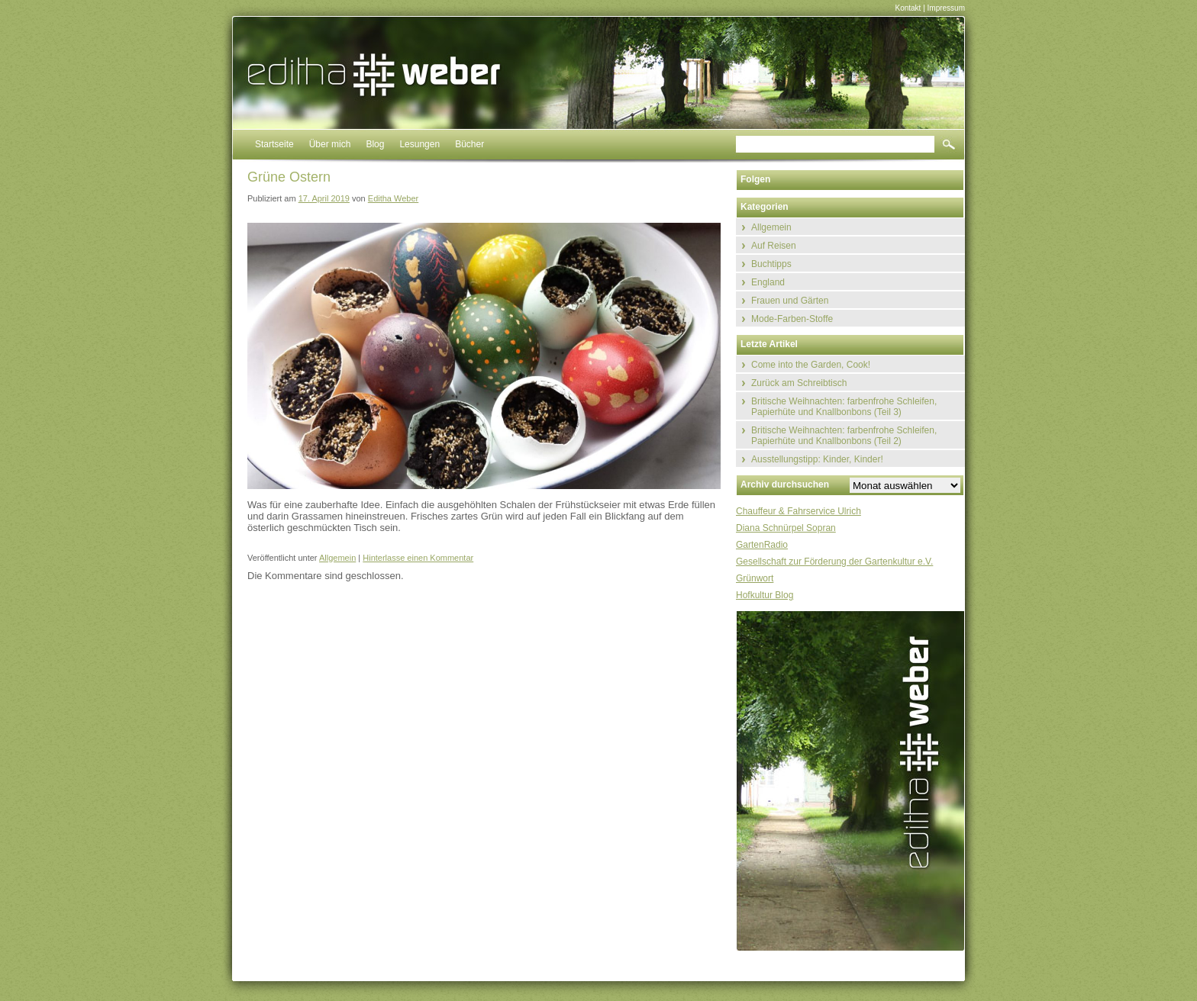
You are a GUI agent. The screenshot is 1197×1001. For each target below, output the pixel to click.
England (768, 282)
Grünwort (754, 578)
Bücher (469, 144)
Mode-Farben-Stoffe (792, 319)
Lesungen (419, 144)
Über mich (330, 144)
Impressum (946, 8)
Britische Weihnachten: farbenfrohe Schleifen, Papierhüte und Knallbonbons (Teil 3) (844, 406)
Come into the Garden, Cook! (810, 364)
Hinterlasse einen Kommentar (418, 557)
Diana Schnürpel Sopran (786, 528)
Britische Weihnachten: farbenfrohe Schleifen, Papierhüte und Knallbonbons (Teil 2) (844, 435)
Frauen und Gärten (789, 300)
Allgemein (337, 557)
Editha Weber (393, 198)
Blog (375, 144)
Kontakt (908, 8)
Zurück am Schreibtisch (799, 383)
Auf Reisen (773, 245)
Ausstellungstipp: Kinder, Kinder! (817, 459)
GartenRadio (762, 544)
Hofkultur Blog (764, 595)
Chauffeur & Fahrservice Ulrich (798, 511)
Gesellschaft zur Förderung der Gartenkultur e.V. (834, 561)
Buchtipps (771, 264)
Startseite (274, 144)
